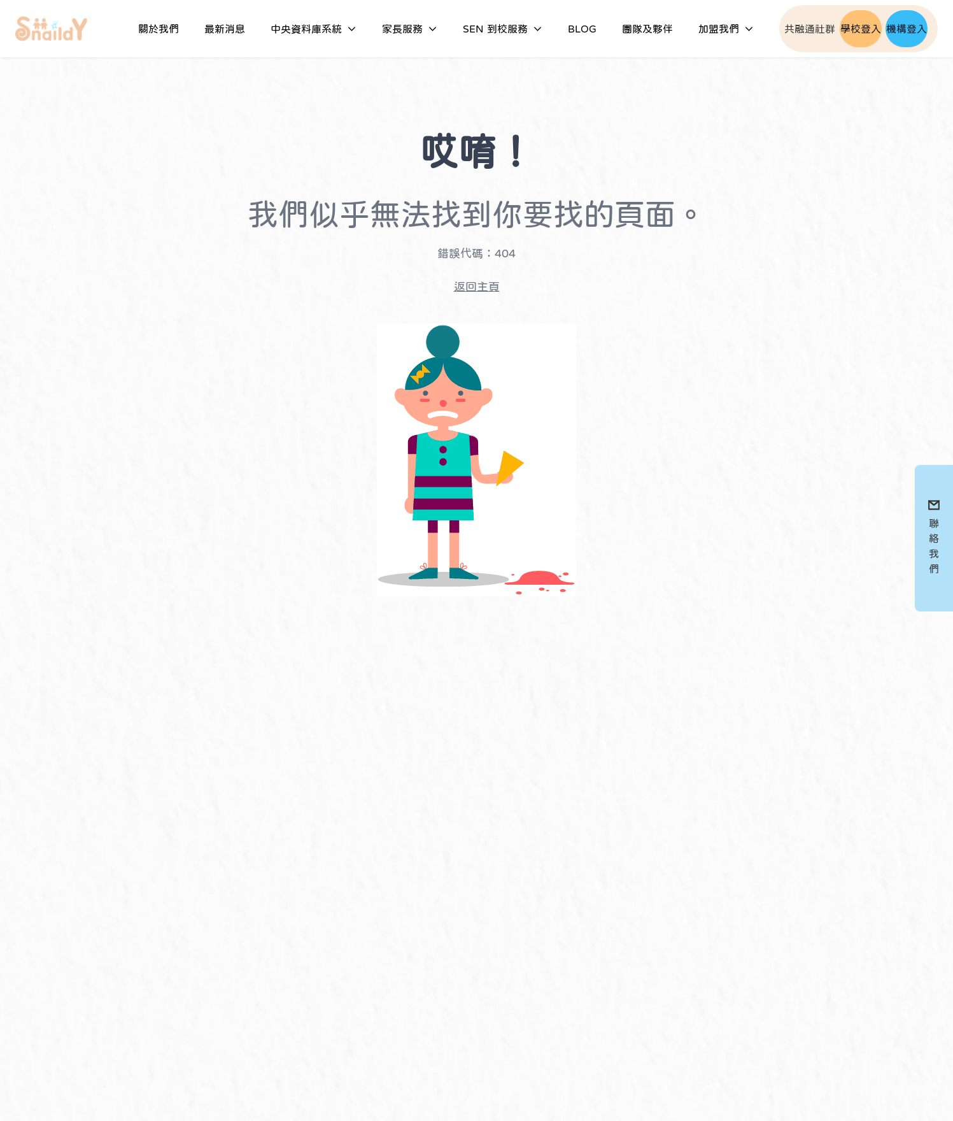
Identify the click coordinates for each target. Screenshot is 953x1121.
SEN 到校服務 (502, 29)
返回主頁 (477, 286)
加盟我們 (726, 29)
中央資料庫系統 (313, 29)
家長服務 (409, 29)
